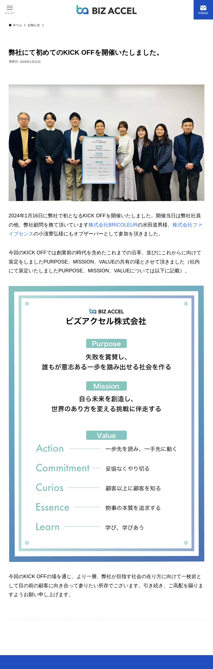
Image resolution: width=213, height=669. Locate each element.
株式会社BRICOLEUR (113, 225)
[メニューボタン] (9, 9)
